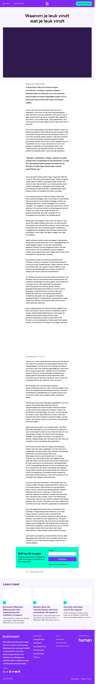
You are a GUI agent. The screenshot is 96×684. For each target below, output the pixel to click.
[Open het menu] (6, 4)
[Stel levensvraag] (84, 4)
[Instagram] (4, 672)
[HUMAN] (85, 640)
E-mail (50, 550)
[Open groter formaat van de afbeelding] (47, 341)
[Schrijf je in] (62, 559)
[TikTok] (7, 672)
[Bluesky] (13, 672)
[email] (62, 554)
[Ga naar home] (47, 3)
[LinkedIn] (10, 672)
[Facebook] (19, 672)
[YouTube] (16, 672)
